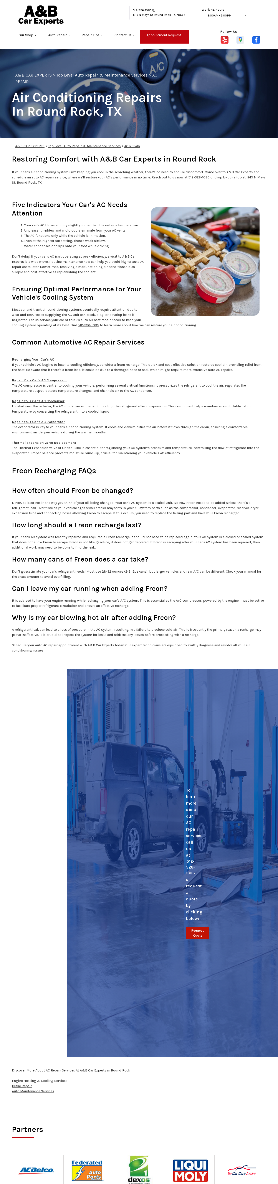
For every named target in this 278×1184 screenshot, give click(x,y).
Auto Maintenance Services (33, 1091)
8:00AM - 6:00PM (219, 15)
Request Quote (197, 933)
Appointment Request (163, 35)
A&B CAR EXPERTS (33, 75)
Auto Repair (57, 35)
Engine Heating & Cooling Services (39, 1081)
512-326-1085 (142, 10)
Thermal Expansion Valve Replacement (44, 443)
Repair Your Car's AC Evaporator (38, 422)
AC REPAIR (132, 146)
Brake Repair (22, 1086)
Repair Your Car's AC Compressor (39, 380)
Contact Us (122, 35)
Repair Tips (90, 35)
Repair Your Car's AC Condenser (38, 401)
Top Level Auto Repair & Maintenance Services (102, 75)
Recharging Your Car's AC (33, 359)
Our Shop (26, 35)
